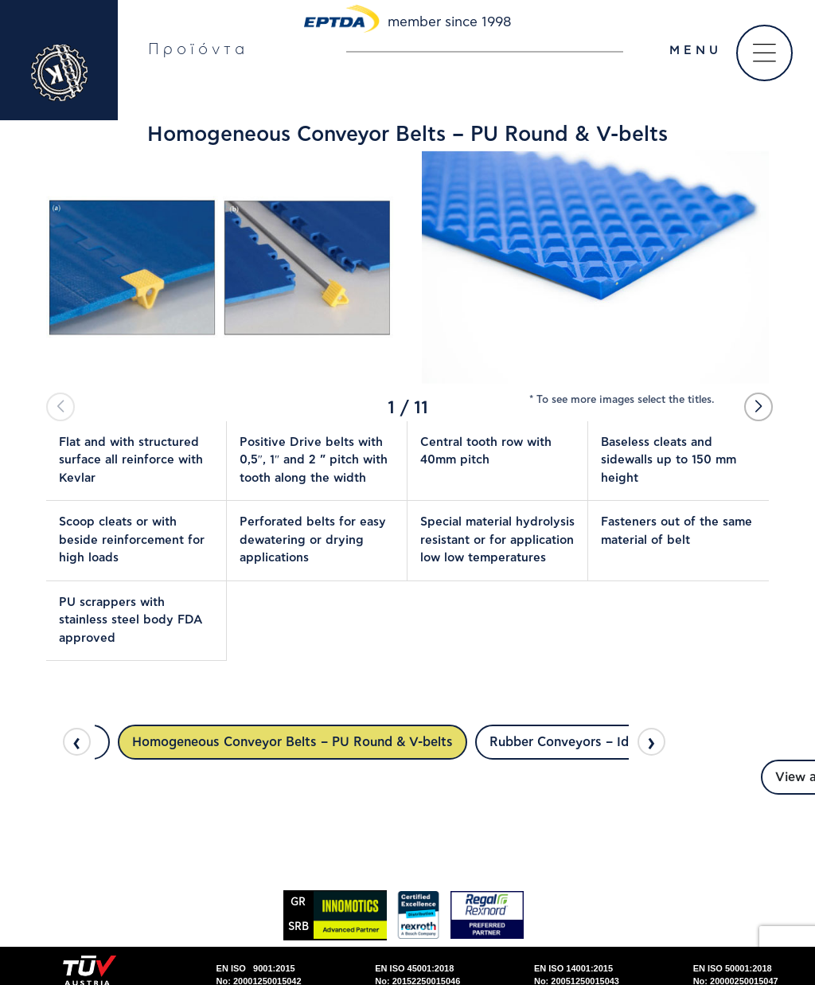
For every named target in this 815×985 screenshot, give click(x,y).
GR (298, 902)
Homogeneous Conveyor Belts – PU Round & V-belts (292, 742)
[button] (758, 407)
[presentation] (77, 742)
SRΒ (298, 927)
